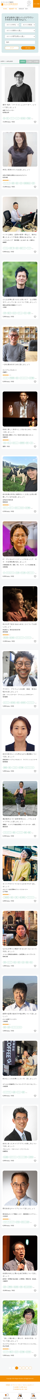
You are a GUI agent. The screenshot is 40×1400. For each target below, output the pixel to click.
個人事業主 (22, 897)
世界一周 (12, 248)
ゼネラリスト (13, 1157)
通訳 (14, 832)
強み (10, 767)
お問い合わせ (24, 1387)
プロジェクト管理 (22, 1157)
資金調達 (16, 1287)
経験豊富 (22, 442)
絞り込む (28, 48)
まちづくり (6, 702)
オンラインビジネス (16, 1027)
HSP (21, 183)
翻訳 (29, 832)
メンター (6, 378)
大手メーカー (30, 572)
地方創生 (23, 118)
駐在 (15, 962)
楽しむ (9, 442)
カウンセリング (24, 378)
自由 (5, 442)
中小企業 (23, 572)
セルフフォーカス (29, 767)
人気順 (29, 61)
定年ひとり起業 (25, 1222)
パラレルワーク (7, 832)
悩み (31, 962)
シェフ (17, 118)
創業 (23, 1092)
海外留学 (23, 702)
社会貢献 (6, 1157)
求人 (8, 118)
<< (9, 1368)
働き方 (9, 313)
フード (12, 118)
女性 (33, 183)
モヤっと (20, 313)
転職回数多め (27, 183)
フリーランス (7, 183)
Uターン (6, 507)
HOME (5, 8)
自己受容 (28, 1351)
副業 (29, 313)
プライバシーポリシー (17, 1385)
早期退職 (12, 378)
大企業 (17, 572)
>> (30, 1368)
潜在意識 (6, 637)
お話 (23, 962)
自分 (25, 313)
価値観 (5, 767)
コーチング (28, 637)
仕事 (5, 313)
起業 (9, 1027)
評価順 (36, 61)
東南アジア (22, 248)
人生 (31, 442)
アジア (29, 248)
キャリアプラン (7, 1092)
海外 (17, 183)
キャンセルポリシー (29, 1385)
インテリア (19, 832)
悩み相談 (12, 637)
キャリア (10, 962)
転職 (21, 1287)
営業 (5, 962)
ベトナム (6, 248)
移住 (18, 702)
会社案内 (17, 1387)
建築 (25, 832)
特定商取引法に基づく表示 (20, 1389)
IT (4, 572)
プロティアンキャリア (9, 1222)
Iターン (11, 507)
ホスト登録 (36, 3)
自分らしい (15, 442)
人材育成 (31, 1157)
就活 (17, 378)
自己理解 (31, 378)
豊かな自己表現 (28, 1287)
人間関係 (10, 1287)
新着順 (22, 61)
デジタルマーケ (10, 572)
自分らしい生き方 (19, 507)
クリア (12, 48)
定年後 (17, 1222)
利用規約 (8, 1385)
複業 (13, 183)
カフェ (18, 1092)
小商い (16, 897)
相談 (27, 962)
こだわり (15, 767)
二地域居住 (6, 897)
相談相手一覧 (13, 8)
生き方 (14, 313)
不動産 (28, 118)
